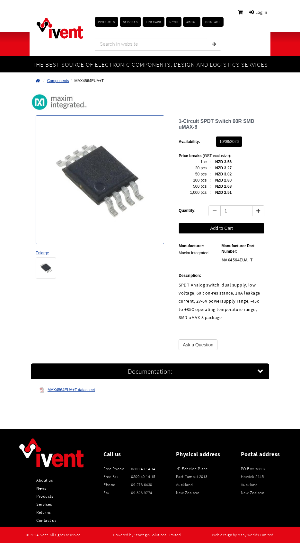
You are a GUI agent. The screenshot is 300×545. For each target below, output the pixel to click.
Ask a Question (198, 344)
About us (44, 480)
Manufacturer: (191, 246)
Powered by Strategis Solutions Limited (147, 535)
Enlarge (42, 253)
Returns (43, 512)
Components (58, 81)
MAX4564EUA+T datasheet (67, 390)
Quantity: (187, 210)
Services (44, 504)
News (41, 488)
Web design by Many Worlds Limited (243, 535)
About (191, 22)
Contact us (46, 520)
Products (106, 22)
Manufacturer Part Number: (238, 249)
